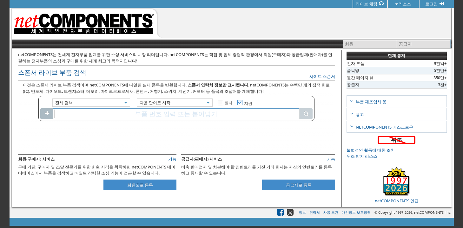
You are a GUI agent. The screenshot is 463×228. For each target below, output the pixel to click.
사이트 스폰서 (322, 76)
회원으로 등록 (140, 185)
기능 (172, 159)
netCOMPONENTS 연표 (397, 201)
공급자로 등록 (299, 185)
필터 (228, 102)
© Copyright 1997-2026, (394, 212)
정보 (302, 212)
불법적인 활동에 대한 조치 (371, 150)
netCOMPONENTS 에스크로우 (384, 127)
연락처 (314, 212)
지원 (248, 103)
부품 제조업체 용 (371, 101)
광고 (359, 114)
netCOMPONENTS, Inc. (432, 212)
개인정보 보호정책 (356, 212)
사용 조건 (330, 212)
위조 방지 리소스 (362, 156)
